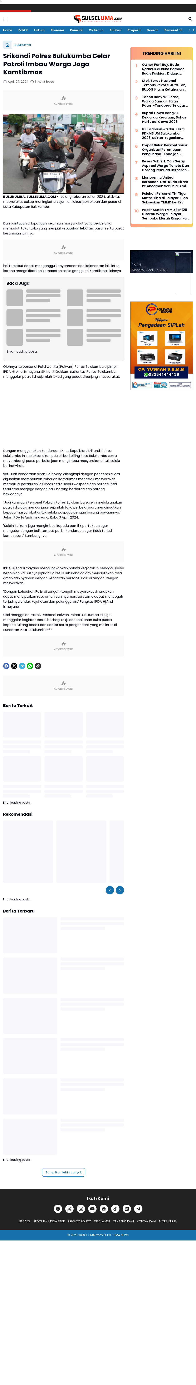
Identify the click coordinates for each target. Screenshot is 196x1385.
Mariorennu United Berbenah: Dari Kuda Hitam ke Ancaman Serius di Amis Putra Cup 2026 (165, 182)
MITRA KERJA (168, 1221)
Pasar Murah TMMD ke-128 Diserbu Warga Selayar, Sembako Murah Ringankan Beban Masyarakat (165, 214)
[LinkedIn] (127, 1209)
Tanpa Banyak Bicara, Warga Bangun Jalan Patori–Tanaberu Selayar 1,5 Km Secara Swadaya (163, 101)
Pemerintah (173, 30)
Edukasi (116, 30)
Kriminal (76, 30)
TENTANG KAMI (123, 1221)
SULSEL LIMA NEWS (116, 1235)
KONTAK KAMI (146, 1221)
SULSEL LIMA (86, 1235)
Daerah (152, 30)
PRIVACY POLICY (79, 1221)
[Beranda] (7, 45)
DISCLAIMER (102, 1221)
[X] (14, 666)
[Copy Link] (38, 666)
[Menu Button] (5, 19)
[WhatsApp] (30, 666)
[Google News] (104, 1209)
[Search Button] (190, 19)
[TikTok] (115, 1209)
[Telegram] (22, 666)
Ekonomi (57, 30)
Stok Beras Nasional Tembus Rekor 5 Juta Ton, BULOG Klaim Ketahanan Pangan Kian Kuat (164, 85)
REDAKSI (24, 1221)
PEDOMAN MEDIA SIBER (49, 1221)
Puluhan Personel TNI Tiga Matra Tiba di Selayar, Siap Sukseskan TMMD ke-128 (165, 198)
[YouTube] (92, 1209)
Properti (134, 30)
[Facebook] (6, 666)
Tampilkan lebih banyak (63, 1172)
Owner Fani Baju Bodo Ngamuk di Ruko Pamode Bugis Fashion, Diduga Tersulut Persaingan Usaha (165, 69)
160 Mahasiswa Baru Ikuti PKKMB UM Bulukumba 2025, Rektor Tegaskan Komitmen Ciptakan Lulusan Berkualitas (163, 133)
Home (7, 30)
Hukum (39, 30)
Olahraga (96, 30)
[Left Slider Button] (110, 890)
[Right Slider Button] (192, 30)
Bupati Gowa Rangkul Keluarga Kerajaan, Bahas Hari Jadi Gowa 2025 (164, 117)
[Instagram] (81, 1209)
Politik (23, 30)
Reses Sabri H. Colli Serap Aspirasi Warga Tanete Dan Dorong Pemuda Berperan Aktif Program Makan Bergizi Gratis (165, 165)
